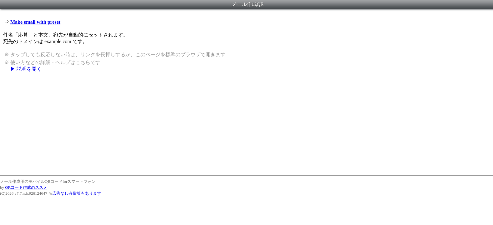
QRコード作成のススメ (26, 187)
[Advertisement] (246, 123)
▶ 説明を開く (26, 69)
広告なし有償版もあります (76, 193)
